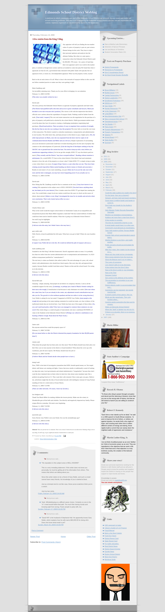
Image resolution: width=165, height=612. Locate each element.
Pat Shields (109, 124)
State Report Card (111, 541)
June (107, 180)
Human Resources (111, 108)
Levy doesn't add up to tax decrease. (118, 265)
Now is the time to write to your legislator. (119, 270)
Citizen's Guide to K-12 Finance (116, 528)
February (109, 190)
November (109, 167)
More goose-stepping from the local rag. (119, 257)
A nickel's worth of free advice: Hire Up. (119, 295)
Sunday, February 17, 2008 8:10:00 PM (51, 509)
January (109, 314)
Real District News (111, 546)
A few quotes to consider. (114, 220)
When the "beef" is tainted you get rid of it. (119, 309)
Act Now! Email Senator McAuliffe (116, 75)
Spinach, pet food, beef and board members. (120, 198)
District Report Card (111, 538)
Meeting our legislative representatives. (119, 215)
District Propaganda (111, 67)
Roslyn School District (112, 554)
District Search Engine (112, 549)
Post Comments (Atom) (51, 542)
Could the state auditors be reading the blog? (120, 193)
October (109, 169)
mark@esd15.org (121, 480)
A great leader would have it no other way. (119, 225)
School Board (109, 137)
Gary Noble (109, 106)
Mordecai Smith (110, 559)
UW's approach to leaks (113, 525)
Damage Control (111, 275)
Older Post (91, 536)
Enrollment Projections (112, 100)
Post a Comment (37, 530)
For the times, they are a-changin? (117, 195)
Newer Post (35, 536)
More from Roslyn (111, 557)
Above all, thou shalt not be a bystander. (119, 254)
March (108, 187)
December (109, 164)
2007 (106, 317)
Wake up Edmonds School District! (117, 307)
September (110, 172)
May (107, 182)
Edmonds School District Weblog (71, 12)
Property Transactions (112, 132)
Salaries (107, 135)
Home (63, 536)
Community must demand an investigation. (120, 228)
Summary (108, 142)
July (107, 177)
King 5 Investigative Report (114, 72)
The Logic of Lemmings (113, 262)
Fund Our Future (110, 536)
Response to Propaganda (113, 70)
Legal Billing (109, 114)
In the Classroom (111, 111)
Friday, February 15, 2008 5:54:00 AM (51, 493)
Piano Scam (109, 127)
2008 (106, 161)
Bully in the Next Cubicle (113, 533)
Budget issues (109, 92)
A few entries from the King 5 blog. (117, 267)
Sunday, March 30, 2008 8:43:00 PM (50, 525)
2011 (106, 156)
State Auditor (109, 140)
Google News (109, 551)
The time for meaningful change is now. (119, 223)
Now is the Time (110, 272)
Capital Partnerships (112, 95)
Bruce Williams (110, 90)
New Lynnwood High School (114, 119)
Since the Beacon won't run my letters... (119, 259)
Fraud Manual (109, 530)
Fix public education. (112, 544)
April (107, 185)
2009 (106, 159)
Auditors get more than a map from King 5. (120, 217)
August (108, 174)
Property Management (112, 129)
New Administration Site (48, 439)
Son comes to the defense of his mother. (119, 278)
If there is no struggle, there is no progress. (120, 312)
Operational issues (111, 121)
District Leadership (111, 98)
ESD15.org (108, 103)
